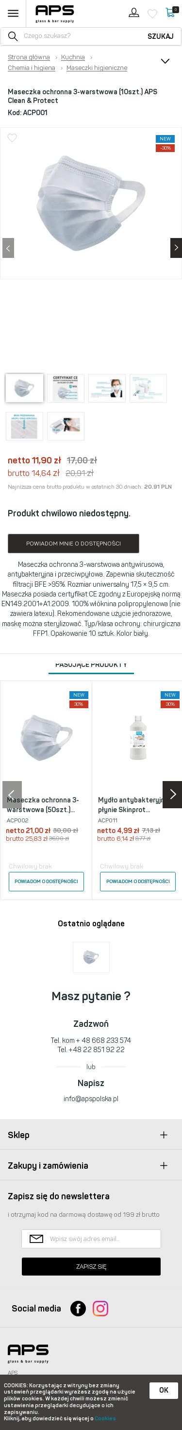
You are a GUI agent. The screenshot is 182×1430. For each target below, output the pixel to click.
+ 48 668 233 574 (103, 1041)
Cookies (105, 1418)
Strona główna (29, 57)
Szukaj (161, 37)
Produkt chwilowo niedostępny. (69, 513)
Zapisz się (91, 1266)
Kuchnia (73, 57)
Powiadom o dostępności (46, 882)
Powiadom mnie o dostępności (73, 543)
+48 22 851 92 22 (97, 1050)
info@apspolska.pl (91, 1099)
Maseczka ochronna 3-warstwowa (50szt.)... (43, 805)
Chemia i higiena (31, 68)
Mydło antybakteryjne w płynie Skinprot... (136, 805)
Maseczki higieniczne (96, 68)
